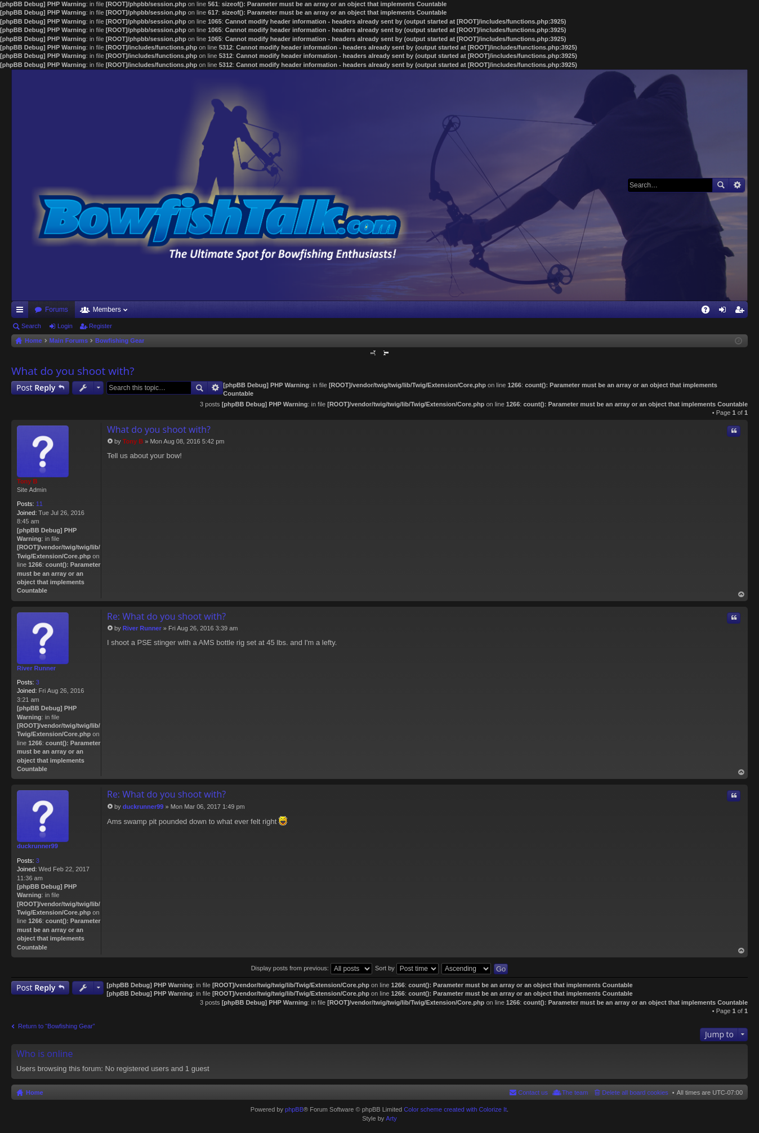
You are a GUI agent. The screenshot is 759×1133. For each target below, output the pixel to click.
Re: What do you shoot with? (166, 616)
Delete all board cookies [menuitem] (635, 1092)
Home (34, 1092)
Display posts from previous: (311, 968)
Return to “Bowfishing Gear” (56, 1026)
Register (100, 326)
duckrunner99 (37, 846)
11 (39, 503)
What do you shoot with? (72, 371)
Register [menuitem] (742, 312)
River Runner (36, 668)
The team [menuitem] (575, 1092)
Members (107, 310)
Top (741, 594)
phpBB (294, 1109)
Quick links (22, 312)
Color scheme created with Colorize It (455, 1109)
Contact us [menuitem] (533, 1092)
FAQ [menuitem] (709, 312)
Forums (56, 310)
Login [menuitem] (725, 312)
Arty (391, 1118)
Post (35, 387)
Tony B (27, 481)
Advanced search (736, 185)
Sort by (407, 968)
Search (720, 185)
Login (65, 326)
